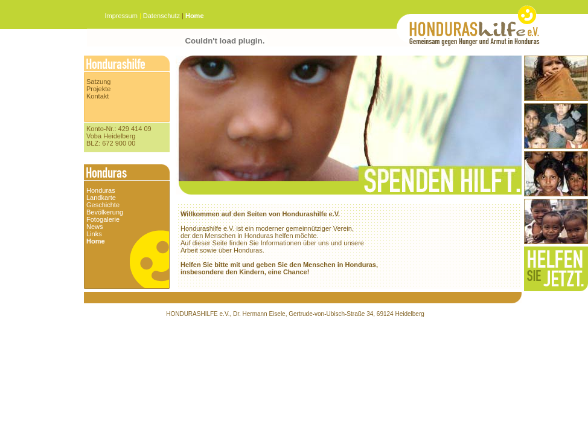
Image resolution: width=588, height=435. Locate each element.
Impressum (121, 15)
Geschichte (103, 204)
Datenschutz (161, 15)
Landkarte (101, 197)
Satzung (98, 81)
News (94, 226)
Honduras (100, 190)
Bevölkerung (104, 212)
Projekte (98, 88)
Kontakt (97, 96)
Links (94, 233)
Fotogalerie (103, 219)
